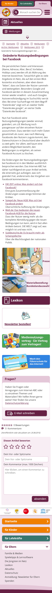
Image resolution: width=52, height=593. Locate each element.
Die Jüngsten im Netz (16, 561)
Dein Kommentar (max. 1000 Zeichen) (23, 464)
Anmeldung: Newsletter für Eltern (22, 576)
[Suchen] (16, 12)
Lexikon (9, 565)
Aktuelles (25, 44)
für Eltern (43, 3)
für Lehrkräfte (26, 3)
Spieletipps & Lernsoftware (19, 557)
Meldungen (39, 44)
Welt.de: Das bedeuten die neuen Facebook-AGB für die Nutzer (22, 212)
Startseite (10, 44)
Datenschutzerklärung (17, 403)
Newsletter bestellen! (18, 324)
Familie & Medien (14, 553)
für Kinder (9, 3)
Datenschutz (11, 572)
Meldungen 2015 (32, 47)
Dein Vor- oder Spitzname (17, 454)
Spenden (9, 580)
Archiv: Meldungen (10, 47)
